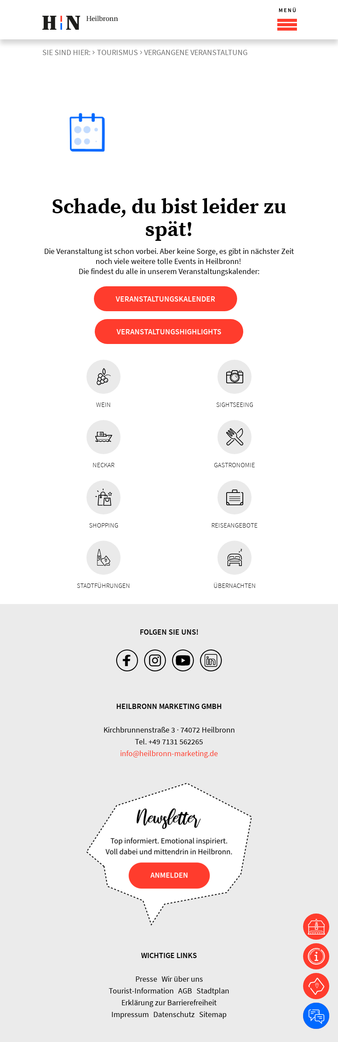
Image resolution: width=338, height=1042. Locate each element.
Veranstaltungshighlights (169, 331)
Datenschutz (174, 1014)
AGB (185, 991)
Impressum (130, 1014)
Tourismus (117, 52)
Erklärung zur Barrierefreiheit (169, 1002)
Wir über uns (182, 979)
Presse (146, 979)
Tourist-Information (141, 991)
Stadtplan (213, 991)
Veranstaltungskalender (165, 299)
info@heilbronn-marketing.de (169, 753)
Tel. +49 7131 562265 (169, 741)
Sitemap (213, 1014)
